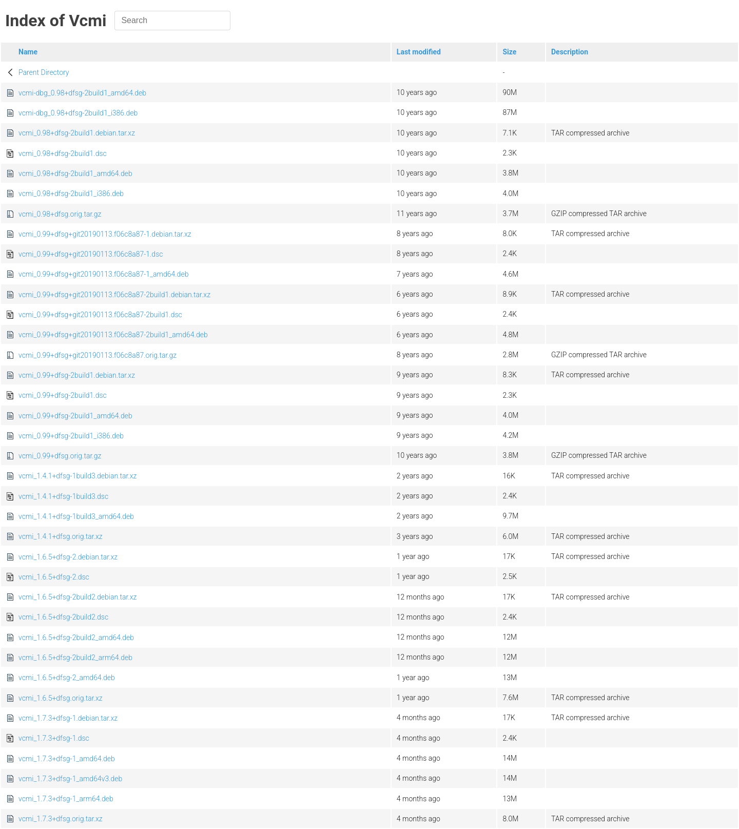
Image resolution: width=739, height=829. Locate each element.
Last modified (419, 52)
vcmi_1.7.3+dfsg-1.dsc (53, 738)
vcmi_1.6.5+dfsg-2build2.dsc (63, 617)
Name (27, 52)
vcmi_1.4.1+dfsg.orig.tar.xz (60, 536)
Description (569, 52)
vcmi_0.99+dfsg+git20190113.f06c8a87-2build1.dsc (100, 315)
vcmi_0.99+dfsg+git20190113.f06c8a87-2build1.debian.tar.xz (114, 295)
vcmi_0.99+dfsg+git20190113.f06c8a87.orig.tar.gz (97, 355)
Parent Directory (43, 72)
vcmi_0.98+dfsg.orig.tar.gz (59, 214)
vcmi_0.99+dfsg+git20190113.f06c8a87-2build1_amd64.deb (113, 335)
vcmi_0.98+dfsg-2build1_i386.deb (71, 193)
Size (509, 52)
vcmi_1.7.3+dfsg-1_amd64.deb (66, 759)
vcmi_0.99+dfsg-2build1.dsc (62, 395)
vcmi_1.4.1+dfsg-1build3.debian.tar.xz (77, 476)
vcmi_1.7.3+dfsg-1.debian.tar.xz (68, 718)
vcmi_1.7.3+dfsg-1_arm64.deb (65, 799)
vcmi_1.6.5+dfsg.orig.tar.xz (60, 698)
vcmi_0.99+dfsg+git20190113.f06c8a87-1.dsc (90, 254)
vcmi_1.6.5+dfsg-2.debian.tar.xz (68, 557)
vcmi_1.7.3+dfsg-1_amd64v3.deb (70, 779)
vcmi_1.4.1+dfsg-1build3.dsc (63, 496)
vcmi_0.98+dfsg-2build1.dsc (62, 153)
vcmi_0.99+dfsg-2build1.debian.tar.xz (76, 375)
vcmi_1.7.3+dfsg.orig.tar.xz (60, 819)
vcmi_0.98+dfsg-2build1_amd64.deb (75, 173)
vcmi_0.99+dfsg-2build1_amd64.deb (75, 416)
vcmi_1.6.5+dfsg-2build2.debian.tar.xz (77, 597)
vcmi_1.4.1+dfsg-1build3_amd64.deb (76, 516)
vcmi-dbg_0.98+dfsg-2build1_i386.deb (78, 113)
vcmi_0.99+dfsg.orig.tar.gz (59, 456)
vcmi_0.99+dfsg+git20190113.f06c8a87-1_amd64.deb (103, 274)
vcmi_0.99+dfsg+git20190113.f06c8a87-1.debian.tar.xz (104, 234)
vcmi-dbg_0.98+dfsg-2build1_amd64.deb (82, 93)
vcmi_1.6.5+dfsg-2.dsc (53, 577)
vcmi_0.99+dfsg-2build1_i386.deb (71, 436)
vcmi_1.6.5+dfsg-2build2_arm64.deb (75, 657)
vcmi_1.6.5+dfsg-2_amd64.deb (66, 677)
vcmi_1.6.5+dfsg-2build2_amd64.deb (76, 637)
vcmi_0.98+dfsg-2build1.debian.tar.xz (76, 133)
